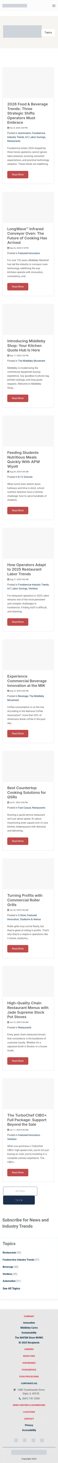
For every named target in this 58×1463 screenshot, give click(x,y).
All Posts (20, 1191)
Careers (29, 1349)
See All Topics (11, 1288)
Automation (24, 133)
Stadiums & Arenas (30, 919)
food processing (29, 1376)
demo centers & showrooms (29, 1405)
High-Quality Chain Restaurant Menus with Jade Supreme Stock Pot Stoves (28, 1010)
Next (19, 1200)
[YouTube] (42, 1440)
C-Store (22, 915)
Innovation (29, 1322)
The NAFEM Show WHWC (29, 1337)
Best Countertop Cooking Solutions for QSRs (26, 792)
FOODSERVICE (29, 1369)
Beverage (23, 696)
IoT (26, 137)
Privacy (29, 1425)
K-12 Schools (25, 476)
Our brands (29, 1363)
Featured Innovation (29, 253)
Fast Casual (24, 807)
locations (29, 1412)
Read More (18, 174)
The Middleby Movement (31, 360)
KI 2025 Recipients (29, 1342)
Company (29, 1316)
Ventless (33, 588)
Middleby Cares (29, 1327)
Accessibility (29, 1430)
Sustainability (29, 1332)
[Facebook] (33, 1440)
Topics (48, 32)
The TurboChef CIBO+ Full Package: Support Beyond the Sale (27, 1120)
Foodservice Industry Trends (33, 584)
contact (29, 1419)
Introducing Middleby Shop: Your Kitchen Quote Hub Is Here (26, 345)
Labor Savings (37, 137)
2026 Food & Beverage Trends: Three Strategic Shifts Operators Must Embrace (27, 113)
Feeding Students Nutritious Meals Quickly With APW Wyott (23, 459)
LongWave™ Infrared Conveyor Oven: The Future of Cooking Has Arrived (27, 236)
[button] (54, 5)
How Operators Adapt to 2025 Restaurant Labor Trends (26, 569)
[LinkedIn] (25, 1440)
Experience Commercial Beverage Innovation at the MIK (27, 681)
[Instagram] (16, 1440)
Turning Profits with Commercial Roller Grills (24, 900)
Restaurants (13, 141)
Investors (29, 1356)
